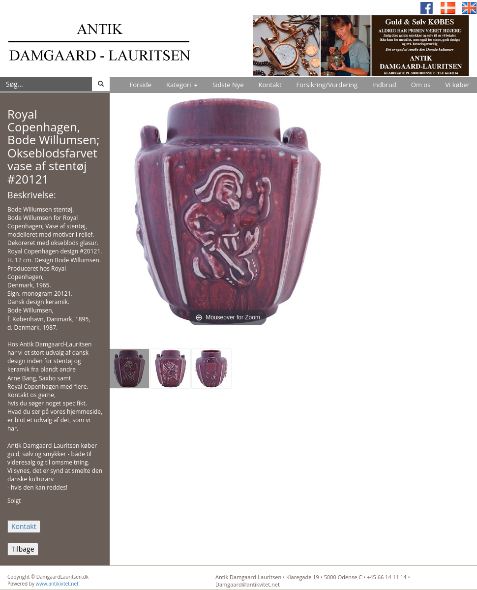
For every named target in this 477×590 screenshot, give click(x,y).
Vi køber (457, 84)
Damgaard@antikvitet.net (247, 584)
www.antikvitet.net (57, 583)
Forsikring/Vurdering (327, 84)
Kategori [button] (182, 84)
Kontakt (270, 84)
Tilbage (22, 549)
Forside (140, 84)
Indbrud (384, 84)
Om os (421, 84)
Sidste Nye (227, 84)
